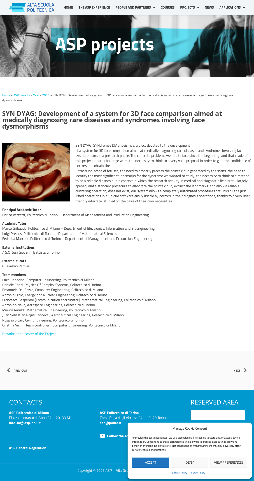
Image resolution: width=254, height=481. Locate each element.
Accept (150, 462)
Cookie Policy (179, 473)
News (209, 7)
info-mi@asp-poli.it (25, 422)
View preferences (228, 462)
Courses (168, 7)
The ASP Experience (94, 7)
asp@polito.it (110, 422)
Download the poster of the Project (29, 333)
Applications (232, 8)
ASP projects (21, 95)
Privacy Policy (197, 473)
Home (68, 7)
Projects (189, 8)
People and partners (135, 8)
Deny (190, 462)
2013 (45, 95)
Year (36, 95)
